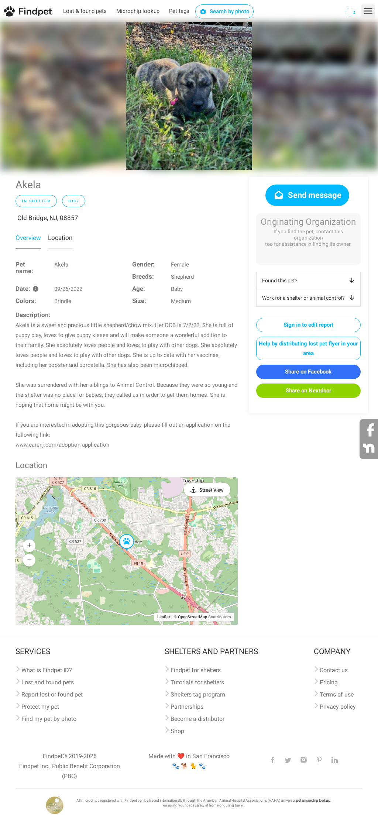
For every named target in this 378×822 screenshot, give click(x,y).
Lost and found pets (47, 682)
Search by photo (224, 11)
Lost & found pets (85, 11)
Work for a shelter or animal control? (309, 298)
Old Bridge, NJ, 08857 (47, 217)
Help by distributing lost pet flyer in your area (308, 348)
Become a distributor (197, 718)
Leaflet (163, 617)
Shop (177, 731)
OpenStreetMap (192, 617)
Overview (28, 237)
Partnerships (187, 706)
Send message (307, 195)
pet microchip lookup (313, 800)
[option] (189, 96)
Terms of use (337, 694)
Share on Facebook (308, 371)
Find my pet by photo (48, 718)
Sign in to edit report (308, 324)
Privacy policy (338, 706)
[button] (121, 534)
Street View (211, 490)
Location (60, 237)
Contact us (334, 670)
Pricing (329, 682)
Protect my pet (40, 706)
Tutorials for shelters (197, 682)
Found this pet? (309, 280)
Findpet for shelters (196, 670)
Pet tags (179, 11)
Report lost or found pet (52, 694)
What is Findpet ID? (46, 670)
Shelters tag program (198, 694)
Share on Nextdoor (308, 390)
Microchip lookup (137, 11)
